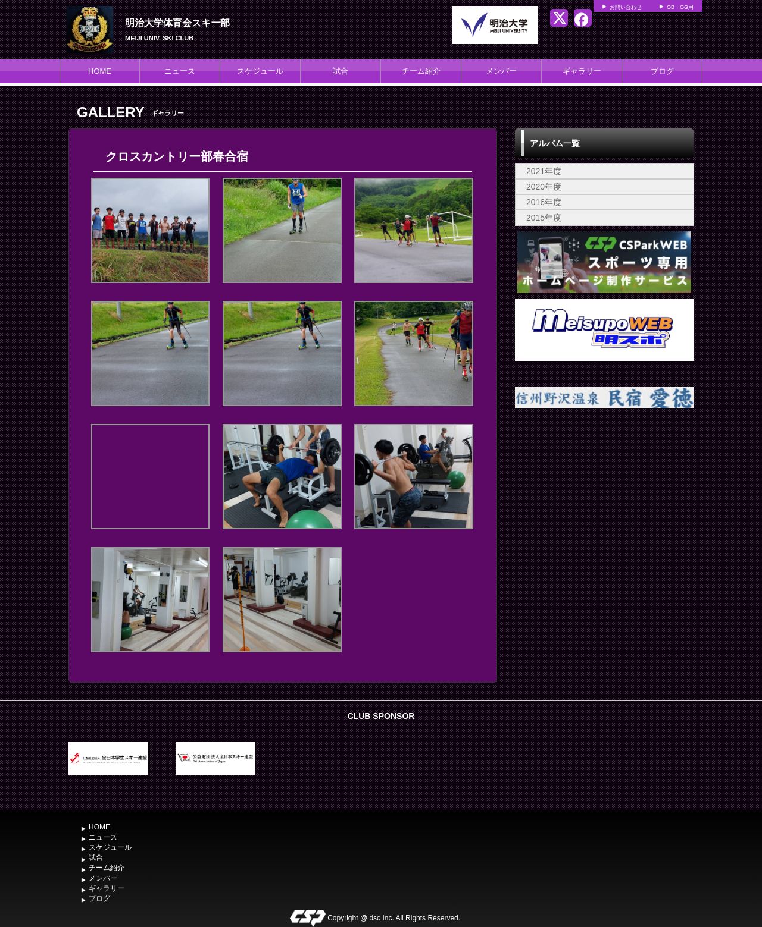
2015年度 (543, 217)
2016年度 (543, 202)
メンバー (501, 71)
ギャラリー (582, 71)
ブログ (662, 71)
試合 (340, 71)
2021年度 (543, 171)
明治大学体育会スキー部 (177, 23)
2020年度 (543, 186)
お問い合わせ (626, 7)
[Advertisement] (604, 521)
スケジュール (260, 71)
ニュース (179, 71)
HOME (99, 71)
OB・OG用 (680, 7)
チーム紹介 (421, 71)
